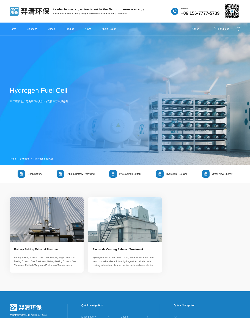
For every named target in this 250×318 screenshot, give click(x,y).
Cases (51, 29)
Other (197, 29)
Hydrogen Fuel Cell (43, 155)
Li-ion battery (30, 170)
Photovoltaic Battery (125, 170)
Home (13, 29)
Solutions (32, 29)
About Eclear (108, 29)
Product (69, 29)
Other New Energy (217, 170)
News (88, 29)
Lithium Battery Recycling (76, 170)
